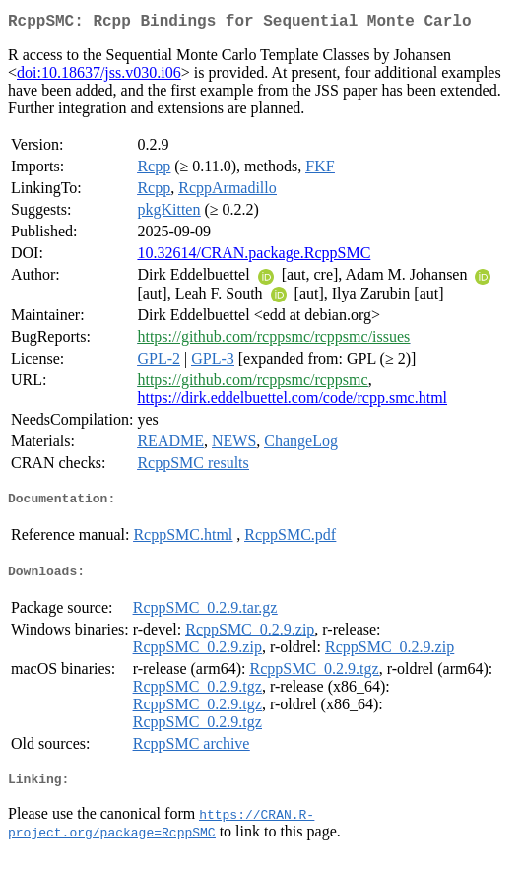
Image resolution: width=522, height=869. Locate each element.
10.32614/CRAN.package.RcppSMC (253, 256)
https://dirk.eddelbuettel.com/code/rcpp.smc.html (292, 401)
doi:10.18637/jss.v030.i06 (99, 76)
